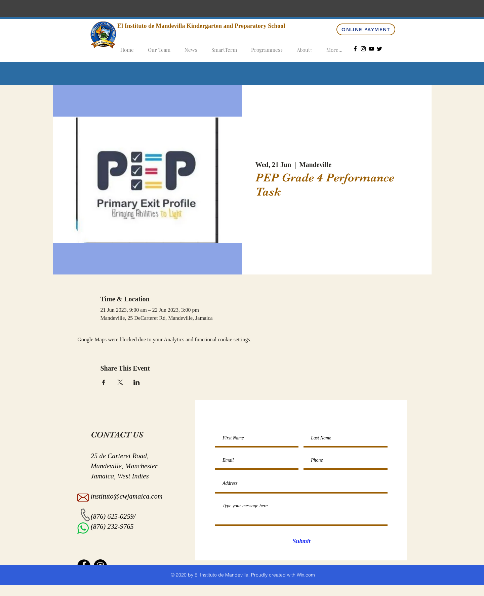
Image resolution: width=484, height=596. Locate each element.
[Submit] (301, 542)
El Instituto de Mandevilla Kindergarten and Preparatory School (201, 26)
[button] (267, 47)
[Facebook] (355, 48)
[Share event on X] (120, 382)
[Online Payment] (365, 29)
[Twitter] (379, 48)
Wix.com (306, 575)
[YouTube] (371, 48)
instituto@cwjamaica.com (127, 496)
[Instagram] (363, 48)
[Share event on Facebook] (103, 382)
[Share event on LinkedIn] (136, 382)
